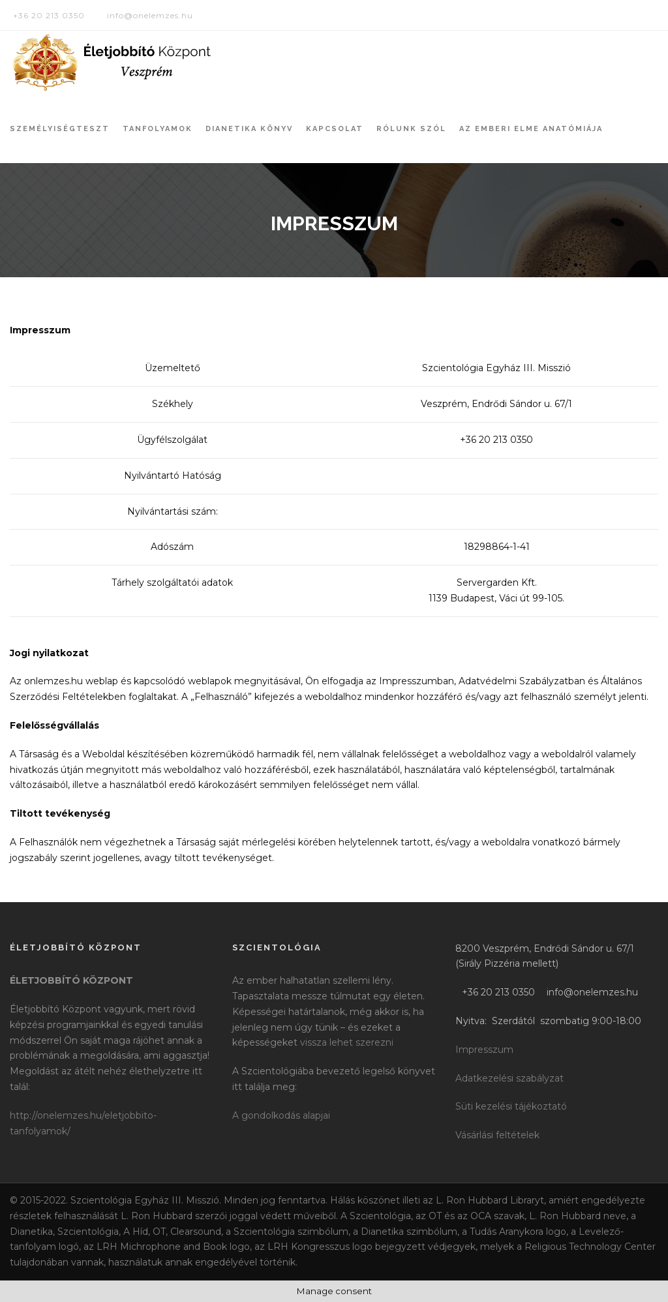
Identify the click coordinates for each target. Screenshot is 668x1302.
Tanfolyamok (157, 129)
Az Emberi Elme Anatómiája (531, 129)
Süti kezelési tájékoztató (511, 1106)
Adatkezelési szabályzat (509, 1078)
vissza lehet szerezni (346, 1042)
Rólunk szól (411, 129)
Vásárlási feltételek (497, 1135)
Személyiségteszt (60, 129)
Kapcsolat (334, 129)
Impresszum (484, 1049)
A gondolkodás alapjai (281, 1115)
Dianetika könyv (249, 129)
